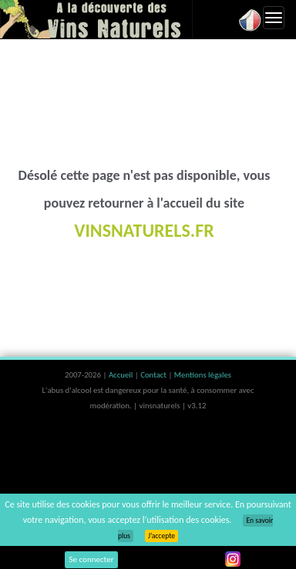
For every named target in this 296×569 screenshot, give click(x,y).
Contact (154, 375)
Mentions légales (202, 375)
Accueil (122, 375)
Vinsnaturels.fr (96, 19)
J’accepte (161, 536)
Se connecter (91, 559)
